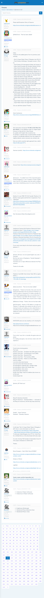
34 (3, 534)
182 (12, 575)
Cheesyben (7, 414)
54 (34, 537)
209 (40, 581)
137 (32, 561)
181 (8, 575)
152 (12, 567)
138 (36, 561)
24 (6, 532)
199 (40, 578)
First (7, 526)
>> (7, 587)
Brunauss (6, 115)
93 (17, 549)
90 (6, 549)
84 (23, 546)
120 (4, 558)
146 (28, 564)
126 (28, 558)
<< (3, 526)
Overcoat (6, 350)
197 (32, 578)
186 (28, 575)
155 (24, 567)
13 (6, 529)
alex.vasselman (8, 216)
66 (37, 540)
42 (30, 534)
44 (37, 534)
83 (20, 546)
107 (32, 552)
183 (16, 575)
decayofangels (7, 356)
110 (4, 555)
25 (10, 532)
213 (16, 584)
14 (10, 529)
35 (6, 534)
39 (20, 534)
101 (8, 552)
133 (16, 561)
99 (37, 549)
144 (20, 564)
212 (12, 584)
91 (10, 549)
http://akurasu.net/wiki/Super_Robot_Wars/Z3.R (26, 430)
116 (28, 555)
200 (4, 581)
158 (36, 567)
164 (20, 569)
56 (3, 540)
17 (20, 529)
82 (17, 546)
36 (10, 534)
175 (24, 572)
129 (40, 558)
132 (12, 561)
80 (10, 546)
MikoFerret (7, 23)
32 (34, 532)
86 (30, 546)
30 (27, 532)
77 (37, 543)
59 (13, 540)
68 (6, 543)
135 (24, 561)
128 (36, 558)
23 (3, 532)
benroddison (7, 421)
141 (8, 564)
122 (12, 558)
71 (17, 543)
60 (17, 540)
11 (39, 526)
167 (32, 569)
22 (37, 529)
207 (32, 581)
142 (12, 564)
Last (4, 587)
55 (37, 537)
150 (4, 567)
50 (20, 537)
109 (40, 552)
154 (20, 567)
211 (8, 584)
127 (32, 558)
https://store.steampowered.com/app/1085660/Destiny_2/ (28, 201)
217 (32, 584)
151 (8, 567)
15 (13, 529)
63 (27, 540)
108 (36, 552)
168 (36, 569)
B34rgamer (7, 121)
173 (16, 572)
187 (32, 575)
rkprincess (6, 167)
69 (10, 543)
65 (34, 540)
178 (36, 572)
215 (24, 584)
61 (20, 540)
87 (34, 546)
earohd (6, 322)
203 (16, 581)
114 (20, 555)
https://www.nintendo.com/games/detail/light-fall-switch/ (28, 468)
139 (40, 561)
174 (20, 572)
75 (30, 543)
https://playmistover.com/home (21, 324)
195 (24, 578)
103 (16, 552)
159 (40, 567)
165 (24, 569)
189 (40, 575)
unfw (5, 459)
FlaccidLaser (7, 329)
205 (24, 581)
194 (20, 578)
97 (30, 549)
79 (6, 546)
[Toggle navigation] (42, 2)
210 (4, 584)
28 (20, 532)
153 (16, 567)
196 (28, 578)
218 (36, 584)
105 (24, 552)
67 (3, 543)
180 (4, 575)
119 (40, 555)
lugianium (6, 230)
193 (16, 578)
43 (34, 534)
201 (8, 581)
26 (13, 532)
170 (4, 572)
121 (8, 558)
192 (12, 578)
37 (13, 534)
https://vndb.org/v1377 (19, 143)
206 (28, 581)
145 (24, 564)
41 (27, 534)
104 (20, 552)
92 (13, 549)
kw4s (5, 129)
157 (32, 567)
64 (30, 540)
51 (23, 537)
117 (32, 555)
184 (20, 575)
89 (3, 549)
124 (20, 558)
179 (40, 572)
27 (17, 532)
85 (27, 546)
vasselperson (7, 222)
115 (24, 555)
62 (23, 540)
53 (30, 537)
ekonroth (6, 494)
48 (13, 537)
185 (24, 575)
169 (40, 569)
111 (8, 555)
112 (12, 555)
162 (12, 569)
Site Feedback (10, 9)
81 (13, 546)
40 (23, 534)
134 (20, 561)
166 (28, 569)
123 (16, 558)
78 (3, 546)
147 (32, 564)
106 (28, 552)
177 (32, 572)
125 (24, 558)
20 (30, 529)
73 (23, 543)
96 (27, 549)
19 (27, 529)
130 (4, 561)
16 (17, 529)
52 (27, 537)
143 (16, 564)
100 (4, 552)
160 (4, 569)
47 (10, 537)
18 (23, 529)
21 (34, 529)
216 (28, 584)
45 (3, 537)
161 (8, 569)
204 (20, 581)
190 (4, 578)
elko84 (6, 36)
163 (16, 569)
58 (10, 540)
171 (8, 572)
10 (36, 526)
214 (20, 584)
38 (17, 534)
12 (3, 529)
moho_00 (6, 179)
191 (8, 578)
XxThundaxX (7, 198)
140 (4, 564)
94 (20, 549)
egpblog (6, 453)
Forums (3, 9)
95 (23, 549)
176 (28, 572)
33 (37, 532)
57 (6, 540)
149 (40, 564)
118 (36, 555)
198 (36, 578)
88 (37, 546)
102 (12, 552)
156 (28, 567)
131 (8, 561)
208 (36, 581)
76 (34, 543)
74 (27, 543)
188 (36, 575)
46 (6, 537)
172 (12, 572)
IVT (5, 152)
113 (16, 555)
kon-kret (6, 502)
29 (23, 532)
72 (20, 543)
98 (34, 549)
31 (30, 532)
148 (36, 564)
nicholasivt (7, 158)
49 (17, 537)
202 (12, 581)
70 (13, 543)
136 (28, 561)
